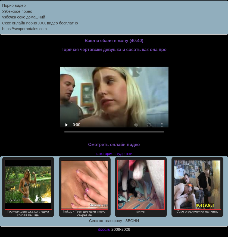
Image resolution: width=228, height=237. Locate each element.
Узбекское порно (17, 11)
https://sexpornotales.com (24, 29)
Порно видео (14, 5)
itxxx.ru (104, 229)
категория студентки (114, 153)
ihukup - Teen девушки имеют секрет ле (84, 188)
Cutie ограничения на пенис (197, 186)
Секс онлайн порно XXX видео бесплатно (40, 23)
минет (141, 186)
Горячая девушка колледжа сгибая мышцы (28, 188)
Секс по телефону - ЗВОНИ (114, 221)
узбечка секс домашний (23, 17)
